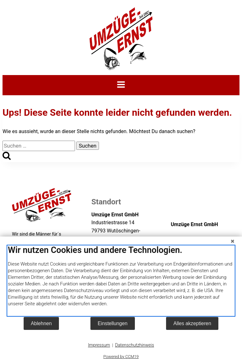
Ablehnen (41, 323)
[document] (121, 280)
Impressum (99, 345)
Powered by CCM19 (121, 356)
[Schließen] (232, 241)
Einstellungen (113, 323)
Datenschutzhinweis (134, 345)
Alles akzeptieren (192, 323)
